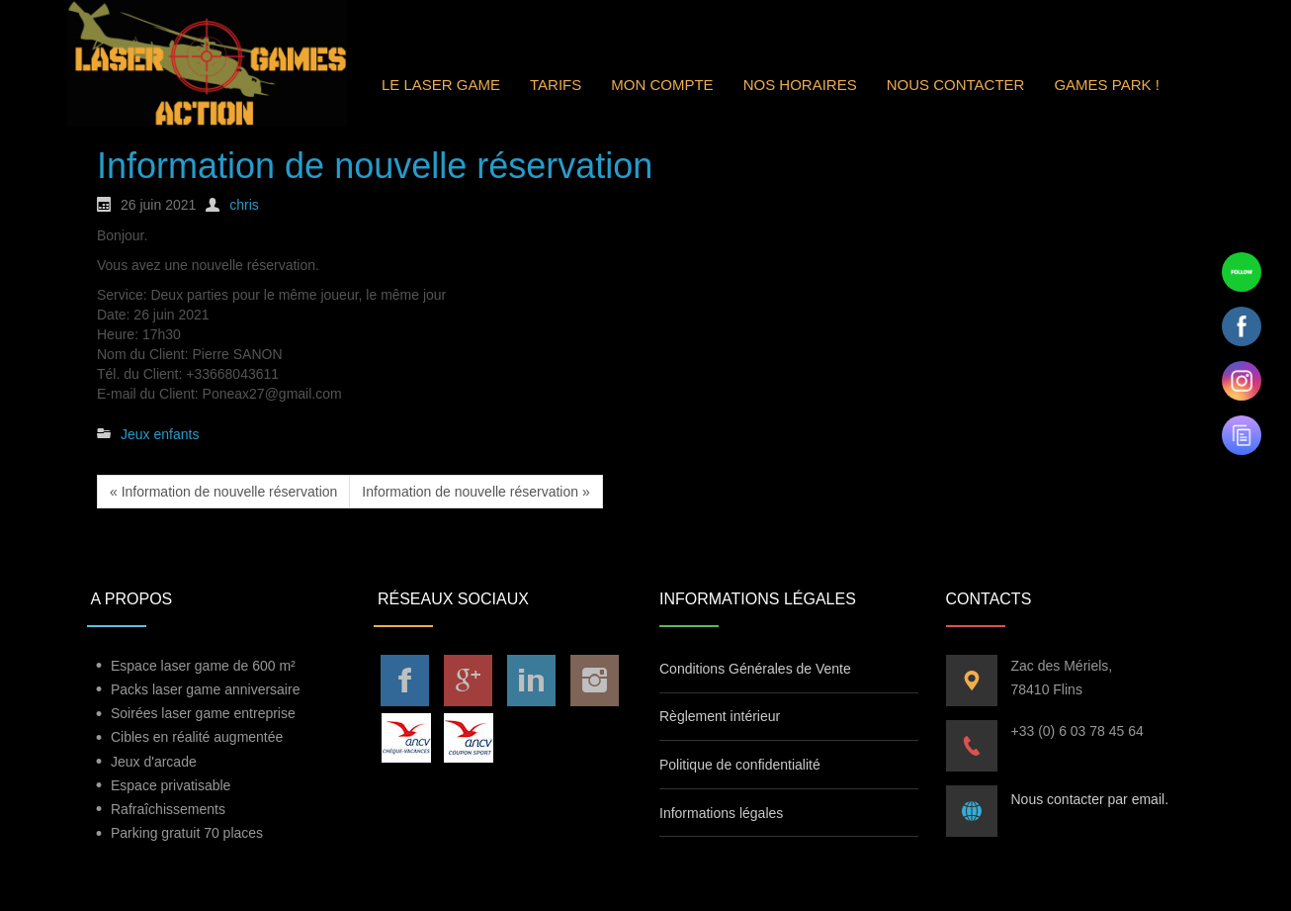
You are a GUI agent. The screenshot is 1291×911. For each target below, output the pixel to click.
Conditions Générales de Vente (755, 669)
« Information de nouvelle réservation (223, 492)
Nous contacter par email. (1090, 799)
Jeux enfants (160, 434)
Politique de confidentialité (739, 765)
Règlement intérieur (719, 716)
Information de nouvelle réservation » (475, 492)
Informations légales (721, 813)
